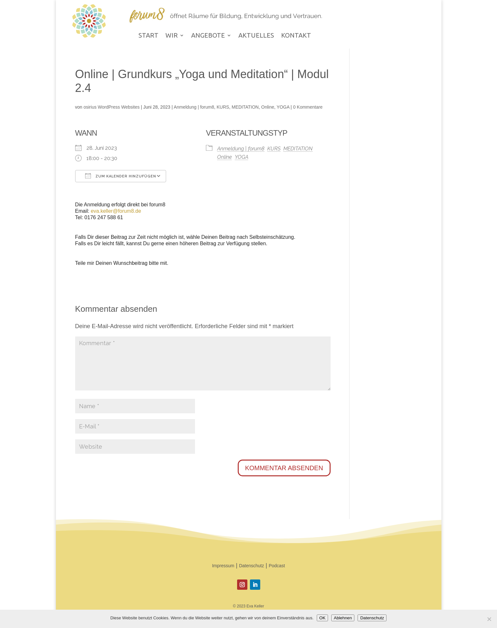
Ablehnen (343, 617)
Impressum (223, 565)
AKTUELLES (256, 36)
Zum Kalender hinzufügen (120, 176)
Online (267, 107)
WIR (171, 36)
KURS (223, 107)
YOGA (283, 107)
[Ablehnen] (489, 619)
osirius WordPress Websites (112, 107)
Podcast (277, 565)
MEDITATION (245, 107)
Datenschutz (251, 565)
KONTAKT (296, 36)
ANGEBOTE (208, 36)
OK (322, 617)
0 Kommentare (308, 107)
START (148, 36)
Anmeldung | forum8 (194, 107)
